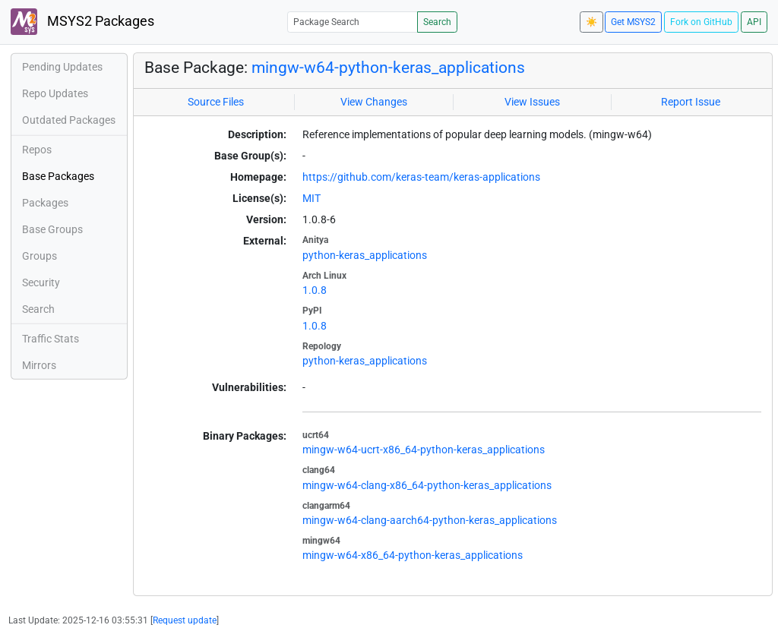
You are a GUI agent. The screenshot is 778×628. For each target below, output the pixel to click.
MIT (311, 198)
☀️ (591, 22)
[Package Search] (352, 21)
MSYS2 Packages (82, 21)
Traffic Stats (50, 339)
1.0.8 (314, 290)
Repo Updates (55, 93)
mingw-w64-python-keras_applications (388, 67)
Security (41, 282)
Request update (185, 620)
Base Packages (58, 176)
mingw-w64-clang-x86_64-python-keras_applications (427, 485)
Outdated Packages (68, 120)
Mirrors (39, 365)
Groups (39, 256)
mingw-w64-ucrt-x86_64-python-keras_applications (423, 449)
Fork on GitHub (701, 22)
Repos (37, 150)
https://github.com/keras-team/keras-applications (421, 177)
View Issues (532, 102)
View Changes (373, 102)
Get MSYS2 (633, 22)
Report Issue (690, 102)
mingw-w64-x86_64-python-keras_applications (412, 555)
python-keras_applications (364, 255)
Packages (45, 203)
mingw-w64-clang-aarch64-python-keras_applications (429, 520)
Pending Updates (62, 67)
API (754, 22)
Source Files (216, 102)
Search (437, 22)
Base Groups (52, 229)
